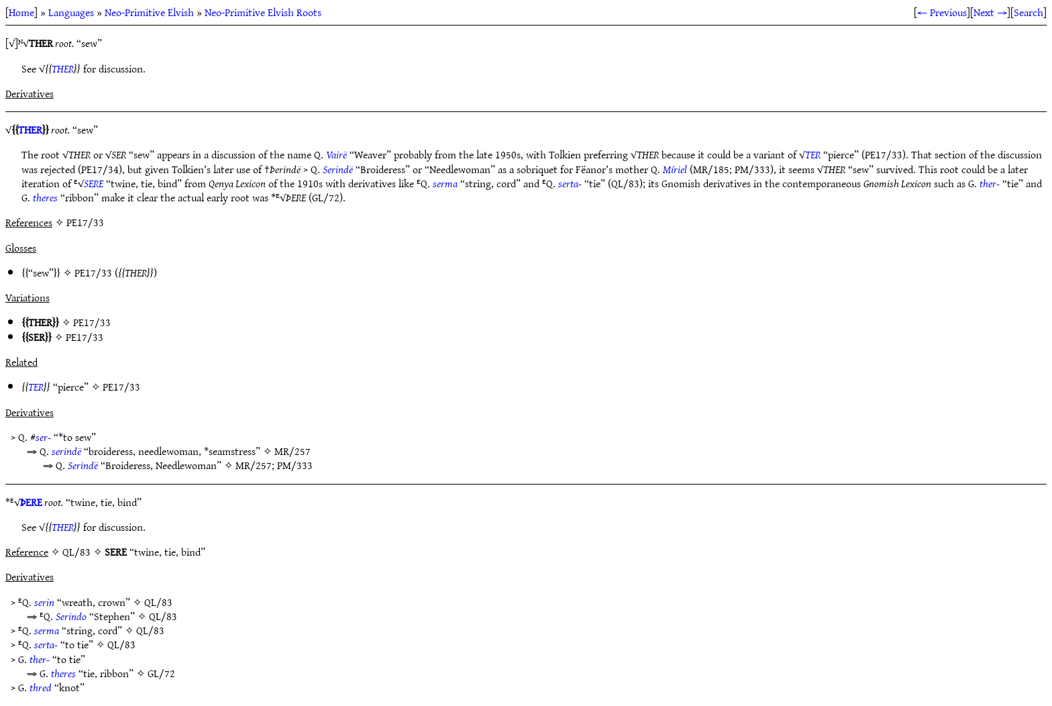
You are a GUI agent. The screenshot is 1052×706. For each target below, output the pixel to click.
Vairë (336, 154)
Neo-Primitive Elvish (149, 12)
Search (1028, 12)
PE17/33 (93, 272)
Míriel (675, 169)
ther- (990, 183)
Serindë (338, 169)
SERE (93, 183)
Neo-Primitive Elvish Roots (263, 12)
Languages (71, 12)
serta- (570, 183)
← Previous (942, 12)
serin (44, 602)
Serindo (71, 616)
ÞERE (31, 502)
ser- (43, 436)
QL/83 (158, 602)
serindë (66, 451)
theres (45, 197)
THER (63, 68)
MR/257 (292, 451)
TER (813, 154)
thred (41, 687)
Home (21, 12)
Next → (990, 12)
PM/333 (295, 465)
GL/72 (161, 673)
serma (445, 183)
